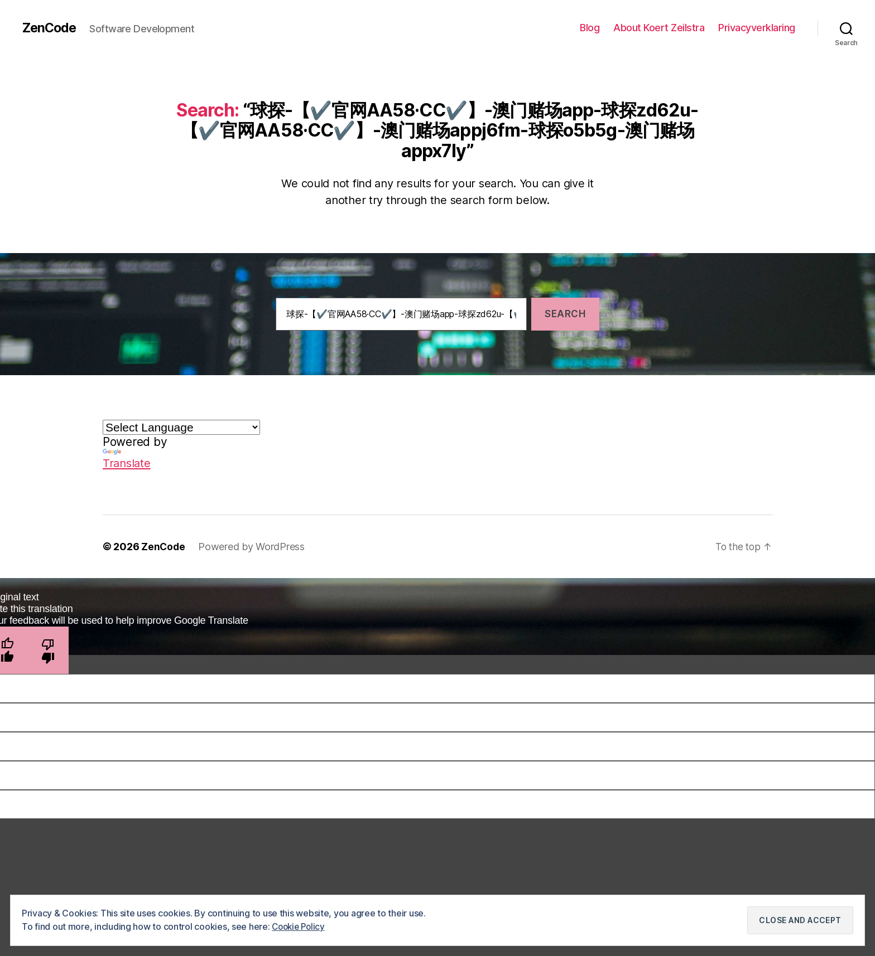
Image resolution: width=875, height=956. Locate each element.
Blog (589, 27)
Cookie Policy (300, 926)
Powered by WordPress (252, 546)
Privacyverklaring (756, 27)
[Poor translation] (48, 650)
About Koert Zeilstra (658, 27)
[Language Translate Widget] (181, 427)
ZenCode (50, 28)
